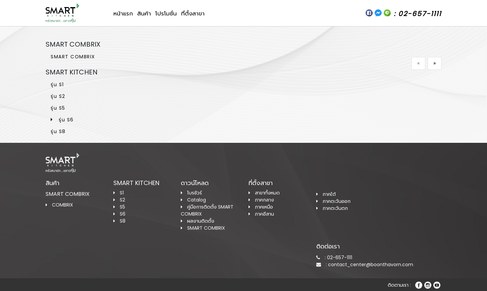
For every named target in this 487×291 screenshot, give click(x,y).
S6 (119, 214)
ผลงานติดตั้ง (197, 221)
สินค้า (144, 13)
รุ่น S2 (58, 96)
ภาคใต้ (326, 194)
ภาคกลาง (261, 199)
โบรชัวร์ (191, 192)
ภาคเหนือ (261, 206)
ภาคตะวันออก (333, 201)
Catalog (193, 199)
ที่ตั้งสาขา (193, 13)
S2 (119, 199)
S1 (118, 192)
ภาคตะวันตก (332, 208)
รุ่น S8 (58, 131)
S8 (119, 221)
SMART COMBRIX (73, 56)
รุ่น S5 (58, 108)
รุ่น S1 (57, 84)
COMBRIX (59, 204)
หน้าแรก (123, 13)
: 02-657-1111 (334, 257)
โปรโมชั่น (166, 13)
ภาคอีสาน (261, 214)
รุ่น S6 (66, 119)
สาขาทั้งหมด (264, 192)
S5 (119, 206)
